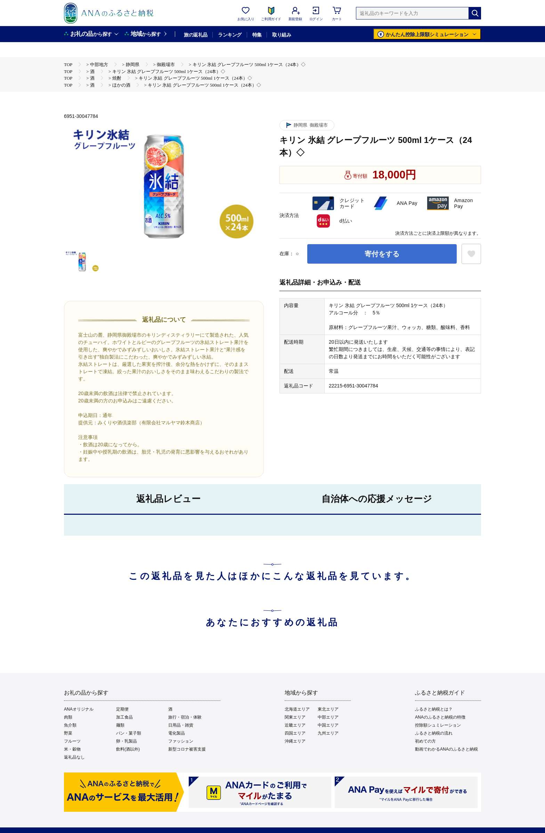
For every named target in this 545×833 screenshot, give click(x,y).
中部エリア (328, 717)
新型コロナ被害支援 (187, 749)
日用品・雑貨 (180, 725)
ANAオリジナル (78, 709)
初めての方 (425, 741)
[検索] (475, 13)
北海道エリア (297, 709)
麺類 (120, 725)
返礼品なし (74, 757)
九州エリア (328, 733)
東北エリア (328, 709)
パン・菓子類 (128, 733)
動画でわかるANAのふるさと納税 (446, 749)
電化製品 (176, 733)
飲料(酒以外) (128, 749)
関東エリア (295, 717)
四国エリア (295, 733)
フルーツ (72, 741)
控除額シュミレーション (438, 725)
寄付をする (382, 254)
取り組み (281, 35)
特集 (257, 35)
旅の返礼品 (195, 35)
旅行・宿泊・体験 (185, 717)
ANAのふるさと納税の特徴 (440, 717)
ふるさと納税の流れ (434, 733)
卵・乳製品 (126, 741)
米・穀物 (72, 749)
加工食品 (124, 717)
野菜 (68, 733)
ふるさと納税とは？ (434, 709)
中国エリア (328, 725)
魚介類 (70, 725)
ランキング (229, 35)
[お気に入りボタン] (471, 254)
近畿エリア (295, 725)
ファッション (180, 741)
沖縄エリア (295, 741)
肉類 (68, 717)
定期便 (122, 709)
